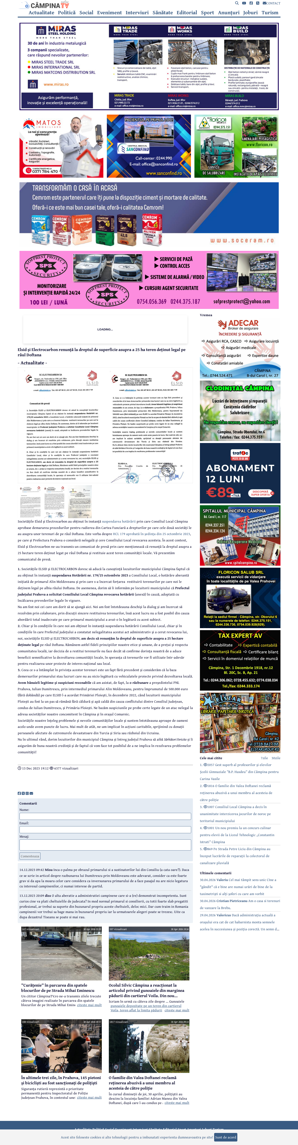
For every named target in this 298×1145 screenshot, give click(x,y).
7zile (264, 757)
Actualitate (41, 12)
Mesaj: (24, 836)
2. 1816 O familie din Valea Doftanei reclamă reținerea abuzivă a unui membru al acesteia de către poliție (236, 792)
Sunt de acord (225, 1137)
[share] (19, 793)
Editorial (187, 12)
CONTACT (271, 3)
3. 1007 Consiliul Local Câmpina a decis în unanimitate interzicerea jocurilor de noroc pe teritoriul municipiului (235, 813)
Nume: (24, 809)
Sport (207, 12)
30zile (276, 757)
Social (86, 12)
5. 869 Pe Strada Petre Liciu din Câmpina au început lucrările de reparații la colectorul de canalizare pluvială (235, 855)
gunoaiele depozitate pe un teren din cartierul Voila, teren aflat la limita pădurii (146, 1007)
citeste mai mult (89, 1005)
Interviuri (137, 12)
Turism (270, 12)
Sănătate (163, 12)
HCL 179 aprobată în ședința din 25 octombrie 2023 (151, 533)
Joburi (250, 12)
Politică (67, 12)
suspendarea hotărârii (119, 521)
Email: (24, 823)
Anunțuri (229, 12)
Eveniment (109, 12)
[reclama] (149, 109)
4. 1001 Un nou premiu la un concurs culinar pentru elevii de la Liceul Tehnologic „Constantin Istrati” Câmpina (237, 834)
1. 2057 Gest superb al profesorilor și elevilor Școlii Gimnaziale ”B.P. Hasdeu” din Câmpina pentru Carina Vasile (239, 771)
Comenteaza (30, 856)
